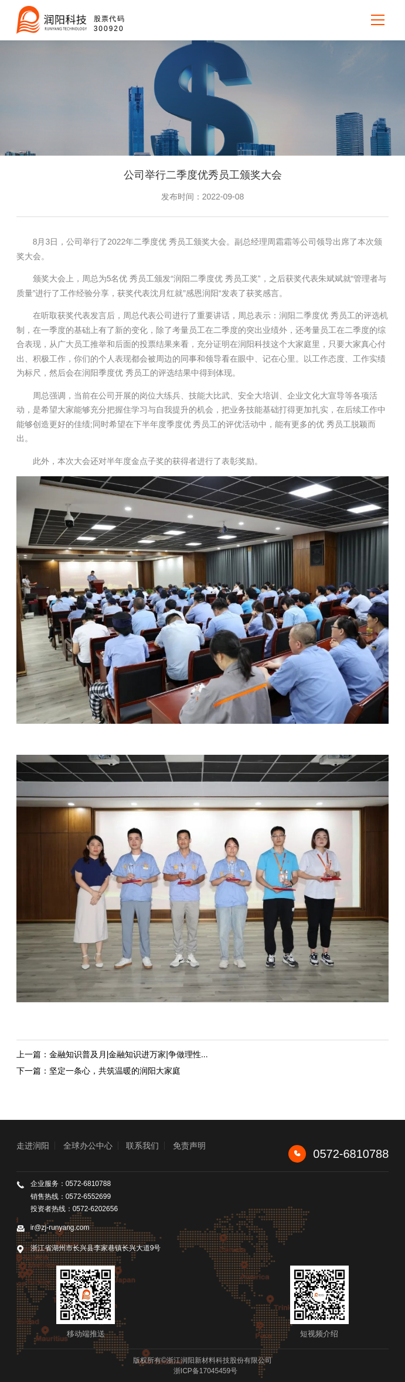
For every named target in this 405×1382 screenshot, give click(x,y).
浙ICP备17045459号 (205, 1371)
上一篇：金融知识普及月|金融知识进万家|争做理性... (112, 1054)
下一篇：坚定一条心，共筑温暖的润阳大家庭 (98, 1070)
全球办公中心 (88, 1145)
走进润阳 (32, 1145)
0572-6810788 (338, 1154)
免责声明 (189, 1145)
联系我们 (142, 1145)
